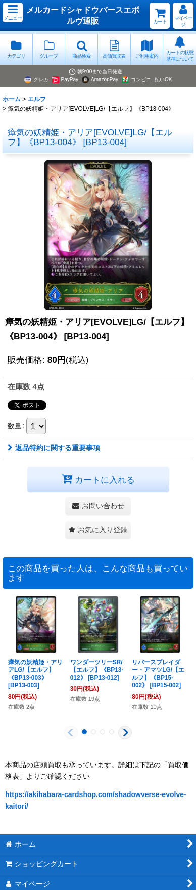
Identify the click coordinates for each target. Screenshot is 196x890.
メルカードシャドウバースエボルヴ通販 (82, 15)
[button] (13, 12)
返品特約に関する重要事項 (54, 448)
